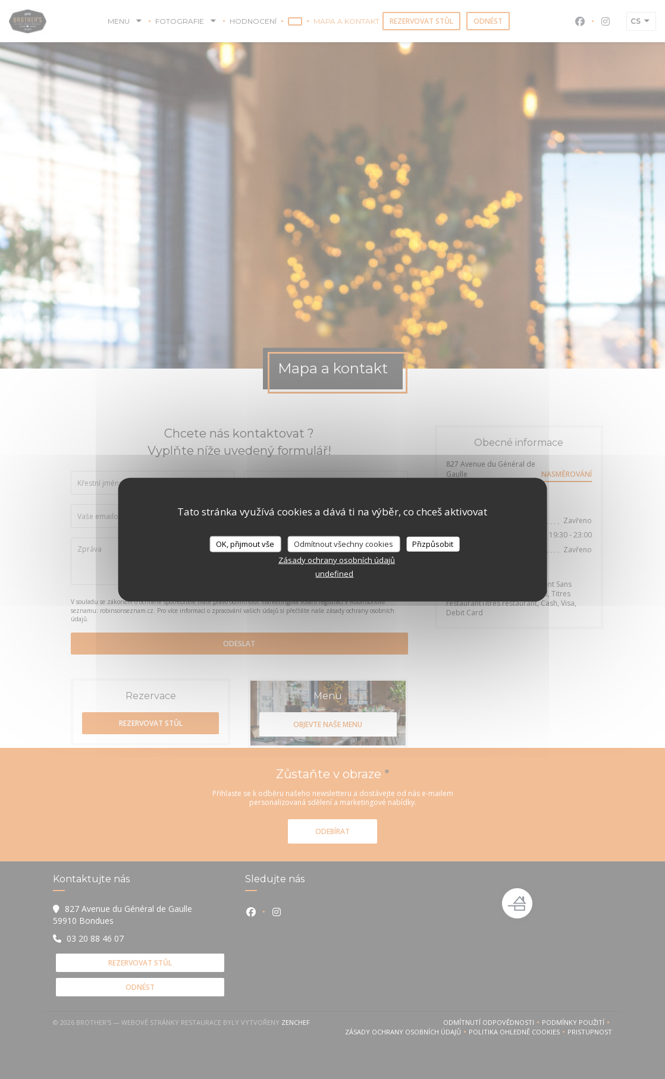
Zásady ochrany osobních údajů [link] (336, 560)
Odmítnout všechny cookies (343, 543)
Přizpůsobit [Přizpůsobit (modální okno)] (432, 543)
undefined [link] (334, 573)
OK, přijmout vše (245, 543)
